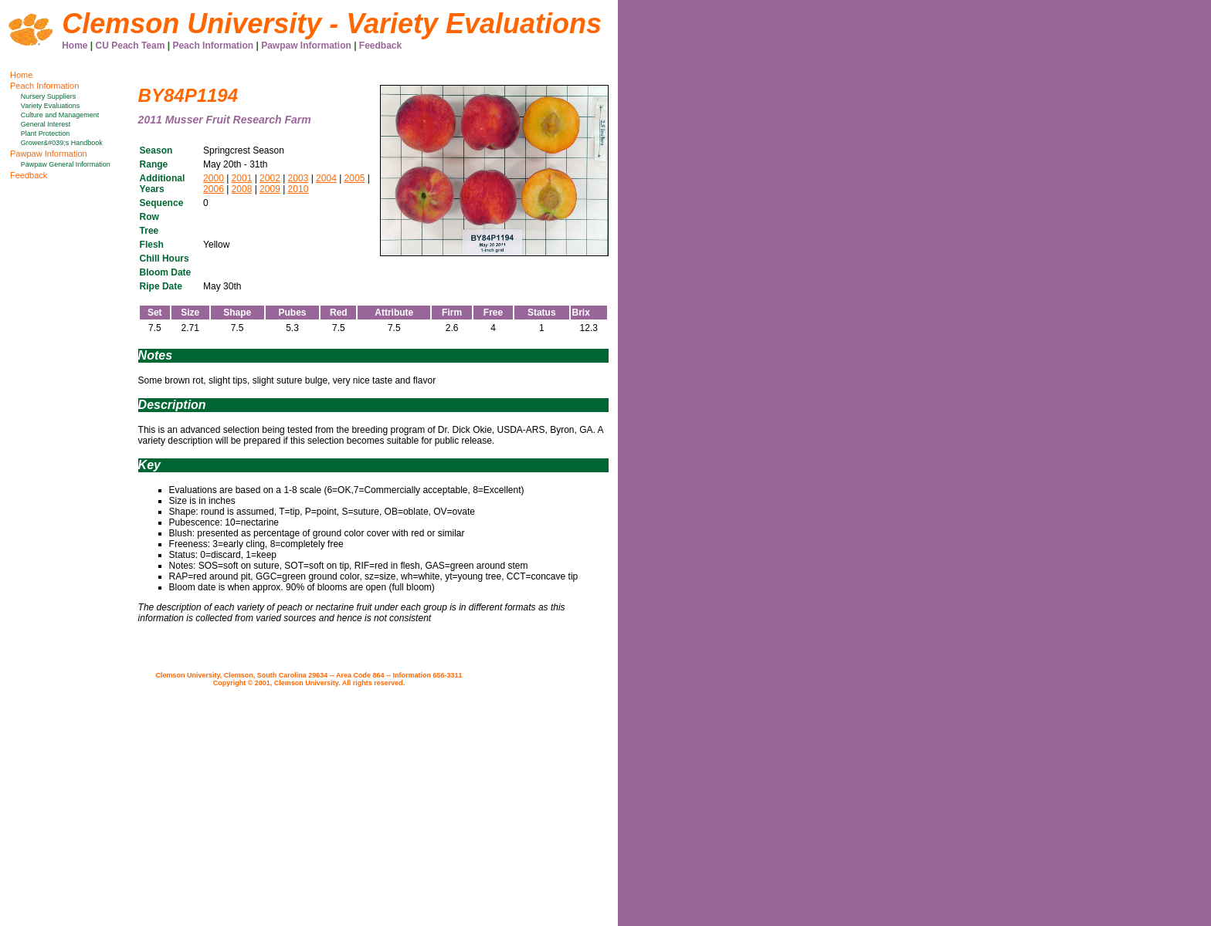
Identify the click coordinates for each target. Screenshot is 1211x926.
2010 (298, 189)
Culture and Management (60, 115)
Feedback (380, 45)
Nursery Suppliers (48, 96)
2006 (213, 189)
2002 (270, 178)
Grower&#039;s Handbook (62, 143)
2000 (213, 178)
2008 (242, 189)
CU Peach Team (130, 45)
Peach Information (212, 45)
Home (74, 45)
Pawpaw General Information (65, 164)
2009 (270, 189)
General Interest (46, 124)
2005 (354, 178)
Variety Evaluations (50, 106)
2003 (298, 178)
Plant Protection (45, 133)
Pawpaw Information (306, 45)
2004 (326, 178)
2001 (242, 178)
